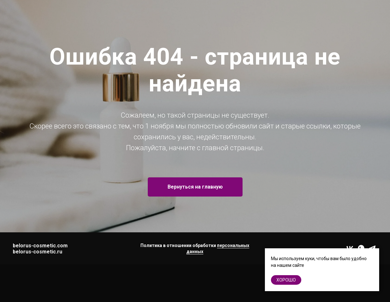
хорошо (286, 280)
